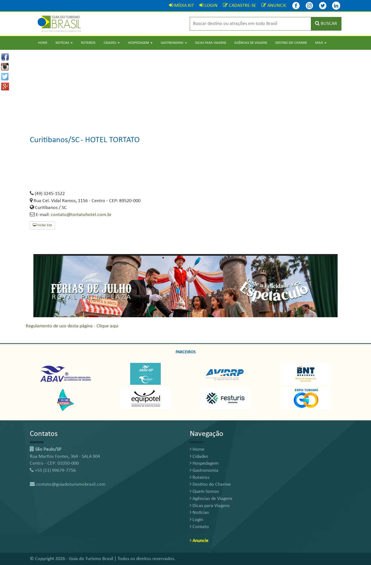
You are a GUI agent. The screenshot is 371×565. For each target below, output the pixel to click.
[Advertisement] (186, 88)
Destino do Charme (291, 43)
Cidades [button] (112, 43)
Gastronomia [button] (174, 43)
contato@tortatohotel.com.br (81, 214)
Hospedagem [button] (140, 43)
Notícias (199, 512)
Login (196, 519)
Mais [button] (320, 43)
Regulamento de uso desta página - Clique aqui (72, 326)
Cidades (199, 456)
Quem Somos (204, 491)
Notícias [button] (64, 43)
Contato (199, 526)
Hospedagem (204, 463)
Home (42, 43)
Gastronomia (204, 470)
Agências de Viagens (250, 43)
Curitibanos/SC (55, 140)
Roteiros (88, 43)
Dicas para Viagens (210, 43)
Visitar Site (42, 225)
